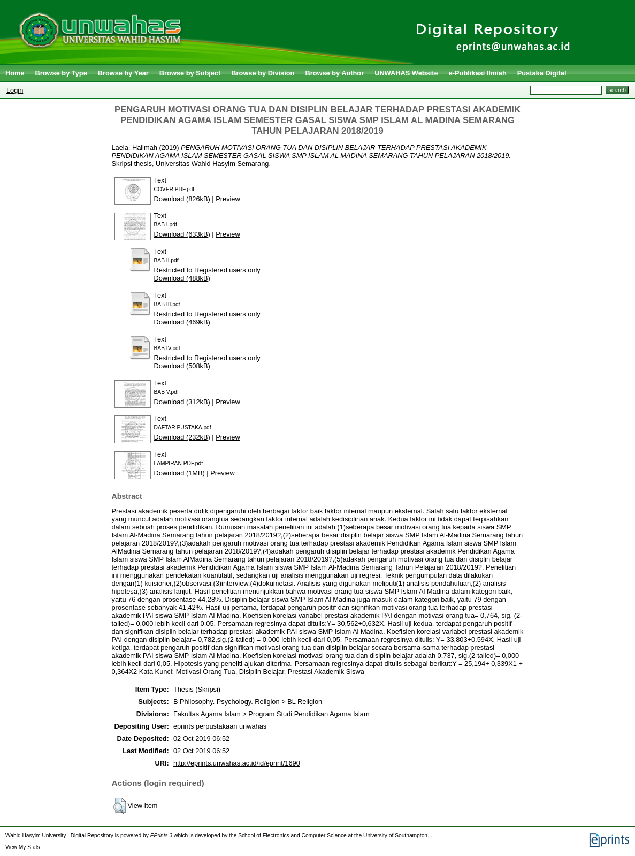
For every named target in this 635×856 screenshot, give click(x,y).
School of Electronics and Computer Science (292, 835)
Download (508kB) (182, 366)
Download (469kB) (182, 322)
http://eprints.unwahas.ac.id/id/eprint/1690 (236, 763)
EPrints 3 (161, 835)
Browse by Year (123, 73)
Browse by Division (262, 73)
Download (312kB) (182, 402)
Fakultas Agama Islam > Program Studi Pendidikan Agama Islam (271, 714)
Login (14, 90)
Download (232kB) (182, 437)
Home (15, 73)
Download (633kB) (182, 234)
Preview (228, 199)
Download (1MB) (179, 473)
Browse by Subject (190, 73)
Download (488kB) (182, 278)
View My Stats (22, 847)
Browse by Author (334, 73)
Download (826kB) (182, 199)
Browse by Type (61, 73)
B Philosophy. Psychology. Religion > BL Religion (247, 702)
